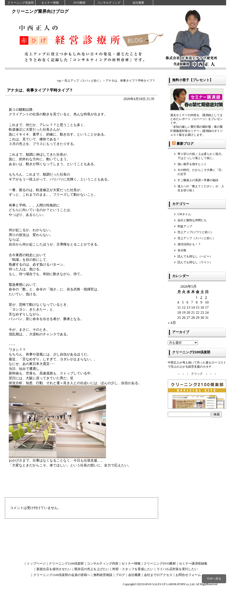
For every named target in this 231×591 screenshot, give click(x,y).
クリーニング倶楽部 (21, 2)
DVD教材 (79, 2)
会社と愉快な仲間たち (192, 220)
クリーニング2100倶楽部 (66, 563)
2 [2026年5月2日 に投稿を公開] (201, 297)
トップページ (36, 563)
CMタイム (184, 214)
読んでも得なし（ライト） (195, 262)
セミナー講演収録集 (193, 563)
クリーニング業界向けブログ (40, 11)
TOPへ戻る (214, 578)
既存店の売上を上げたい (91, 569)
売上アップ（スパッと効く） (196, 238)
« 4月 (172, 323)
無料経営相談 (102, 575)
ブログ (120, 575)
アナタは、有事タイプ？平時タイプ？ (42, 90)
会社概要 (138, 2)
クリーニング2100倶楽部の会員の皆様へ (61, 575)
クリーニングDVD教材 (160, 563)
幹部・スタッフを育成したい (132, 569)
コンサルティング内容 (102, 563)
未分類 (182, 250)
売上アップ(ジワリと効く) (195, 232)
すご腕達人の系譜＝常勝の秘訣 (198, 180)
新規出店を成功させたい (53, 569)
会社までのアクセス (158, 575)
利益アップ (185, 226)
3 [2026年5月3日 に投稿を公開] (206, 297)
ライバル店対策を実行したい (177, 569)
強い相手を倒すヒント (192, 164)
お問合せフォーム (188, 575)
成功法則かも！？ (189, 244)
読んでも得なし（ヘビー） (195, 256)
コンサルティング (109, 2)
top (59, 80)
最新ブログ (185, 143)
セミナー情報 (50, 2)
